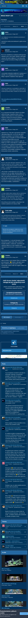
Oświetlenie (11, 21)
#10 (25, 256)
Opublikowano (11, 34)
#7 (25, 158)
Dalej (22, 26)
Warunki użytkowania (5, 616)
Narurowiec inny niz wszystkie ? (13, 383)
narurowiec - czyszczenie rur (12, 541)
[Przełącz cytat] (3, 226)
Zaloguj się (14, 308)
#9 (25, 211)
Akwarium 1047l (6, 595)
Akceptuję (24, 613)
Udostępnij (7, 317)
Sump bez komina (9, 536)
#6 (25, 128)
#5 (25, 108)
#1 (25, 33)
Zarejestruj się (14, 298)
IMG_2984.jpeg (5, 608)
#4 (25, 84)
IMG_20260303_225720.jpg (9, 583)
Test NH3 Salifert (9, 545)
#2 (25, 50)
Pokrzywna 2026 (7, 350)
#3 (25, 69)
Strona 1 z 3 (15, 26)
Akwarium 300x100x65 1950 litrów (13, 367)
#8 (25, 189)
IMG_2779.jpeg (5, 568)
